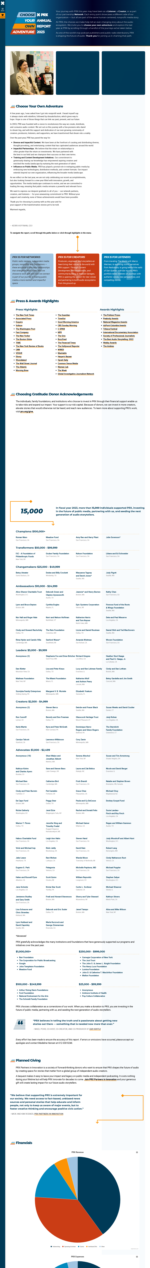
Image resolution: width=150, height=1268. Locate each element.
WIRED (61, 349)
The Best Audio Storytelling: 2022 (118, 339)
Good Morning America (68, 322)
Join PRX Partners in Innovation (100, 1079)
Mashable (62, 353)
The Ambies (108, 346)
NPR (60, 332)
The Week (62, 370)
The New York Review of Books (30, 346)
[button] (2, 9)
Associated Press (23, 318)
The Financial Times (67, 342)
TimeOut (61, 318)
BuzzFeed (62, 339)
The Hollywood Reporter (68, 346)
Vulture (19, 325)
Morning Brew (22, 370)
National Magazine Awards (115, 322)
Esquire (19, 322)
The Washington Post (25, 328)
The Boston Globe (24, 339)
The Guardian (64, 315)
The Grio (62, 335)
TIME (18, 342)
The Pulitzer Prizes (111, 315)
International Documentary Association (120, 332)
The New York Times (25, 315)
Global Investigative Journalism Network (76, 373)
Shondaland (21, 360)
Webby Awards (110, 342)
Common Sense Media (68, 363)
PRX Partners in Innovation (48, 1113)
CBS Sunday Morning (67, 325)
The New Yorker (23, 335)
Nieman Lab (63, 367)
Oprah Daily (63, 360)
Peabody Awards (110, 318)
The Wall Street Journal (26, 363)
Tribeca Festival (110, 328)
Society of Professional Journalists (119, 335)
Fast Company (22, 332)
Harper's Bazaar (65, 356)
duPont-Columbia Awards (114, 325)
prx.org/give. (27, 411)
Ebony (18, 356)
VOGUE (19, 353)
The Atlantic (21, 367)
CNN (18, 349)
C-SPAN (61, 328)
